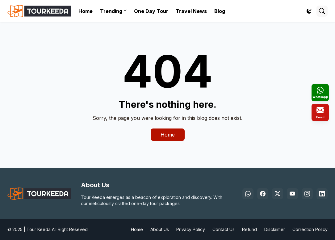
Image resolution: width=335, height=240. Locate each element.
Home (85, 11)
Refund (249, 229)
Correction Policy (310, 229)
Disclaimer (274, 229)
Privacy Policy (190, 229)
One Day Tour (151, 11)
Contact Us (223, 229)
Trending (111, 11)
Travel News (191, 11)
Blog (219, 11)
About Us (159, 229)
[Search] (322, 11)
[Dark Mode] (309, 11)
